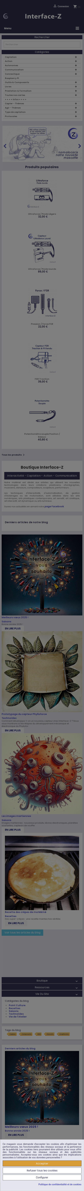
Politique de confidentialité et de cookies (59, 1184)
